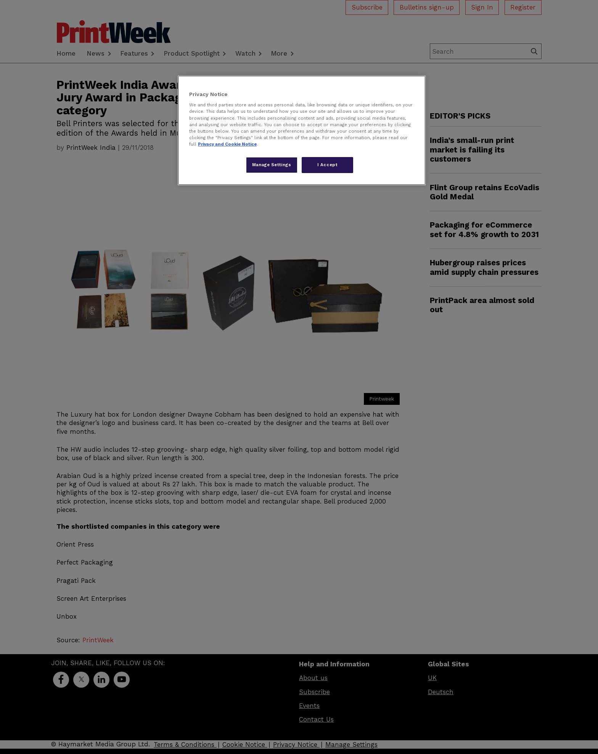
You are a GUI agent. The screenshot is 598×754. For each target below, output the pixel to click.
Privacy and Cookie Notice (227, 144)
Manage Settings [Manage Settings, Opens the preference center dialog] (271, 164)
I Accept (327, 164)
